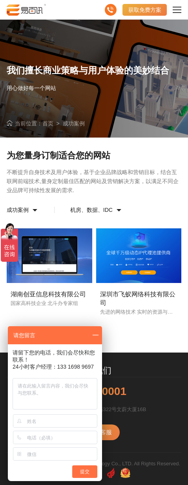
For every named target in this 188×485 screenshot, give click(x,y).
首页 (47, 123)
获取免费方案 (144, 10)
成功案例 (74, 123)
